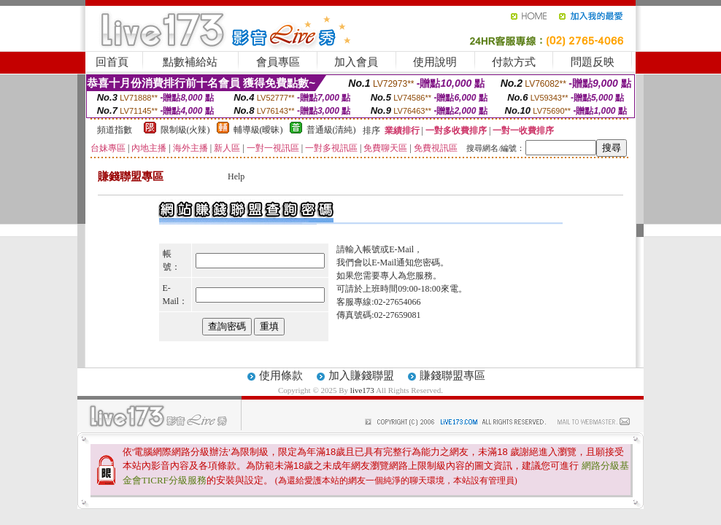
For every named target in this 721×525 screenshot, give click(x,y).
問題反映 (592, 62)
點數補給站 (190, 62)
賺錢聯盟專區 (452, 375)
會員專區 (278, 62)
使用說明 (435, 62)
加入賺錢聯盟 (361, 375)
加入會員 (356, 62)
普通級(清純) (331, 130)
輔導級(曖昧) (258, 130)
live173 (362, 390)
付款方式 (514, 62)
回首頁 (112, 62)
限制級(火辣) (185, 130)
